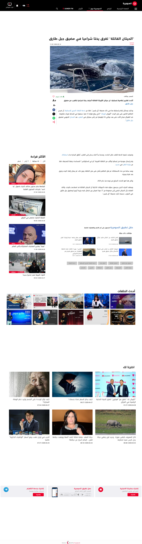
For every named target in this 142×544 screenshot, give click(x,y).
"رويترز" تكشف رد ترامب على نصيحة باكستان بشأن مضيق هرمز (107, 250)
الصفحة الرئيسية (123, 8)
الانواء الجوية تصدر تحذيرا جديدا (34, 275)
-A (54, 105)
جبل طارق (129, 103)
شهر (19, 161)
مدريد (117, 164)
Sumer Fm (68, 9)
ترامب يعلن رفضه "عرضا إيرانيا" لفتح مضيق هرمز (71, 238)
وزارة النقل (127, 164)
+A (54, 100)
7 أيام (27, 161)
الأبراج (81, 8)
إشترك (38, 495)
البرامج (109, 8)
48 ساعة (35, 161)
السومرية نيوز (95, 8)
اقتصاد (13, 215)
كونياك (103, 113)
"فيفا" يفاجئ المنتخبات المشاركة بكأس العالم (28, 246)
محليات (13, 184)
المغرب (80, 117)
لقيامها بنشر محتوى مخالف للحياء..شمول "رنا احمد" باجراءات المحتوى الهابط (29, 188)
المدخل (72, 117)
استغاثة (65, 154)
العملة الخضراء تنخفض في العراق (33, 217)
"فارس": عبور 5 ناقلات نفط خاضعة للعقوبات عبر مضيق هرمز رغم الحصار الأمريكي (71, 251)
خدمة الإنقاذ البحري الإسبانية (75, 110)
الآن (44, 161)
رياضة (13, 243)
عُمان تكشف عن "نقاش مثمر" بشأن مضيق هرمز (107, 238)
